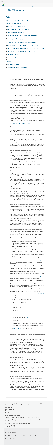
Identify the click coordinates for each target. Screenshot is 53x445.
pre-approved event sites (16, 281)
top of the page (41, 90)
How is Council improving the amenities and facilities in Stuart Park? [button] (22, 35)
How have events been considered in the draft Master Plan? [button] (21, 51)
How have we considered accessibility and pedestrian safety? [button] (21, 42)
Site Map (7, 438)
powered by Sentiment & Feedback (13, 442)
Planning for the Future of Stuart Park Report (20, 123)
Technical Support (30, 435)
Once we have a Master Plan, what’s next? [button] (17, 67)
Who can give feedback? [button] (13, 54)
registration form (17, 328)
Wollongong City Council (24, 423)
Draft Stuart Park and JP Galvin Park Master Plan (15, 10)
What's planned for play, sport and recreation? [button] (18, 29)
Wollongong (13, 9)
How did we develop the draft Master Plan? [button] (17, 26)
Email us (7, 413)
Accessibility (23, 435)
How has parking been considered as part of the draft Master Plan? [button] (22, 45)
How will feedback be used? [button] (13, 64)
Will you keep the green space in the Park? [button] (17, 32)
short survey (17, 146)
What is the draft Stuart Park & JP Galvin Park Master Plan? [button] (20, 20)
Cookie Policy (12, 438)
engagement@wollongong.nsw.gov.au (23, 318)
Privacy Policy (8, 435)
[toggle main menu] (51, 5)
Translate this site (10, 430)
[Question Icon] (6, 20)
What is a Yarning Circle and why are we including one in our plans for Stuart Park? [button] (25, 48)
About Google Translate (10, 432)
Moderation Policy (15, 435)
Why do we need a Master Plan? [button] (14, 23)
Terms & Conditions (39, 435)
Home (8, 9)
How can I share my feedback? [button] (14, 57)
